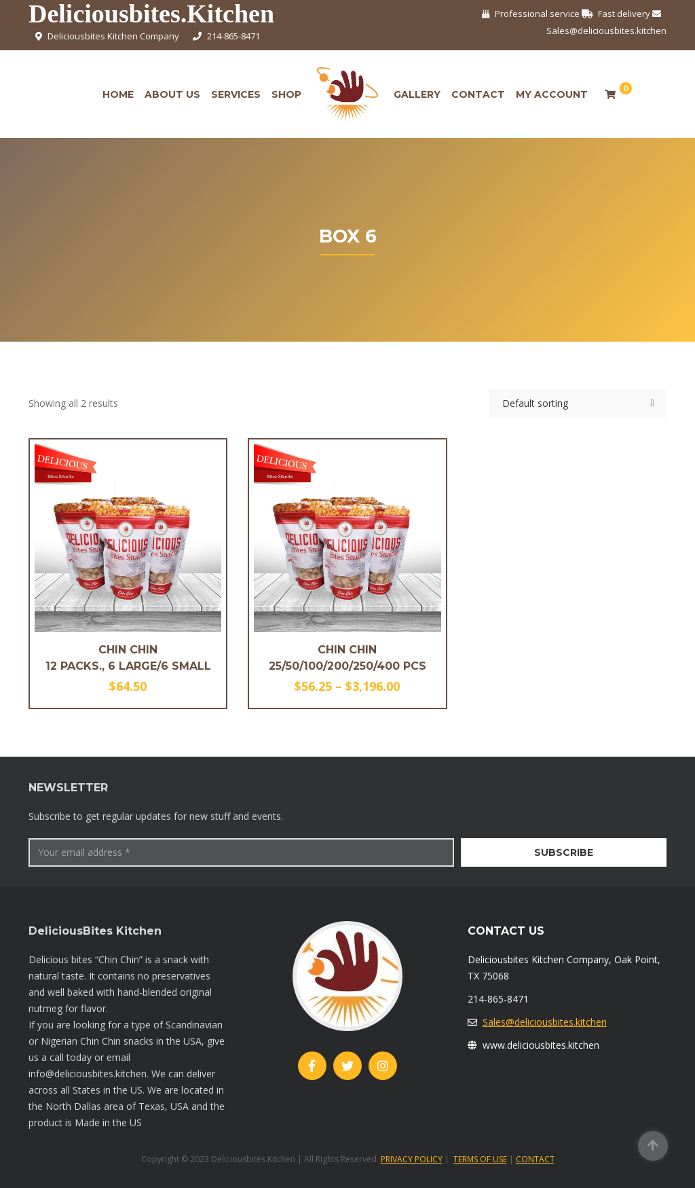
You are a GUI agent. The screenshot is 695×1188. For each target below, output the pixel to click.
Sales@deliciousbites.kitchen (545, 1021)
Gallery (417, 94)
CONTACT (535, 1159)
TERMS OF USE (480, 1159)
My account (552, 94)
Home (118, 94)
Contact (478, 94)
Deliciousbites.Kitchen (151, 13)
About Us (172, 94)
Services (236, 94)
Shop (286, 94)
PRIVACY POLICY (412, 1159)
